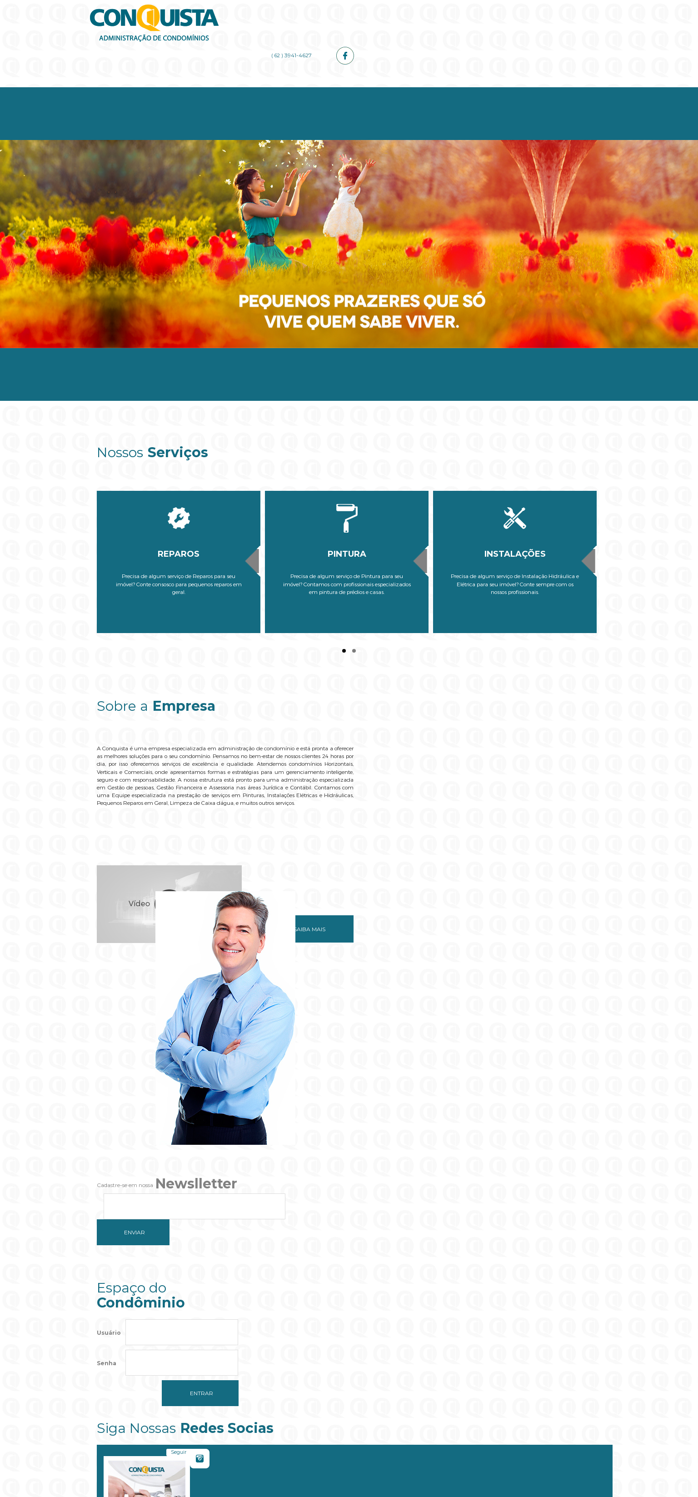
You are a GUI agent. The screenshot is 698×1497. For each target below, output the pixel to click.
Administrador (391, 91)
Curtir (569, 1061)
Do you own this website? (306, 1363)
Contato (559, 91)
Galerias (475, 91)
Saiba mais (298, 911)
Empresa (223, 91)
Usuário (109, 1073)
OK (407, 1363)
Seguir (437, 1061)
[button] (349, 1391)
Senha (106, 1103)
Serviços (307, 91)
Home (139, 91)
